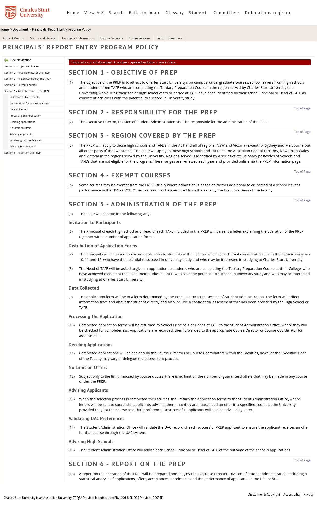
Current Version (13, 38)
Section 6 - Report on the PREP (22, 152)
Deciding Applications (22, 122)
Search (116, 12)
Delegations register (268, 12)
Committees (227, 12)
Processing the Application (25, 115)
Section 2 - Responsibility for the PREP (27, 72)
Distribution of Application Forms (29, 103)
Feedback (175, 38)
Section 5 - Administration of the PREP (27, 91)
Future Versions (139, 38)
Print (160, 38)
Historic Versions (111, 38)
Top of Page (302, 108)
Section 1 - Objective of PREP (21, 66)
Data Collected (18, 109)
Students (199, 12)
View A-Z (94, 12)
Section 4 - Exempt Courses (20, 85)
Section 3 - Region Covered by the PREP (27, 78)
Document (20, 29)
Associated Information (78, 38)
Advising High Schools (22, 146)
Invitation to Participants (24, 97)
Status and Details (42, 38)
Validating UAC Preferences (26, 140)
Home (73, 12)
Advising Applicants (21, 134)
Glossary (175, 12)
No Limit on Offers (20, 128)
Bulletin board (145, 12)
